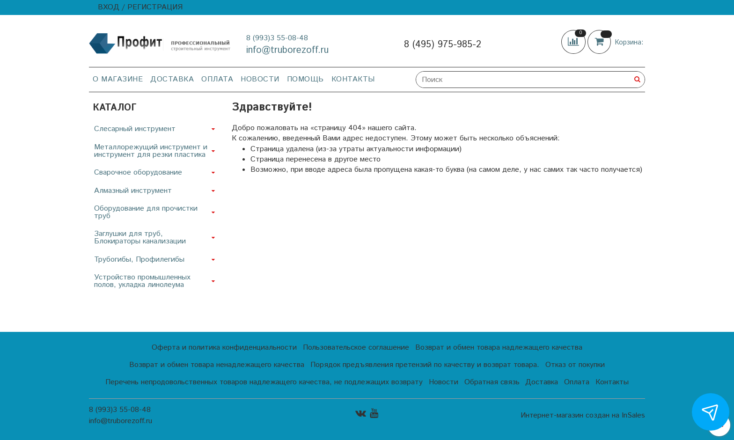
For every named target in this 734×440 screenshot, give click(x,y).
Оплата (217, 79)
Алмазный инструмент (133, 190)
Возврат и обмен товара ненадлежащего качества (216, 364)
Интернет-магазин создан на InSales (583, 415)
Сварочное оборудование (138, 172)
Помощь (305, 79)
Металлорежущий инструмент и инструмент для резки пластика (150, 151)
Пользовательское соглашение (356, 347)
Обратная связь (492, 382)
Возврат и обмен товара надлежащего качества (498, 347)
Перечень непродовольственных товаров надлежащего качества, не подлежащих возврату (264, 382)
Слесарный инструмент (135, 129)
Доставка (172, 79)
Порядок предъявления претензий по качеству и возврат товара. (424, 364)
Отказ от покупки (575, 364)
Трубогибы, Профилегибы (139, 259)
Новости (260, 79)
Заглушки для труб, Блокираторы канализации (140, 237)
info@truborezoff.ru (287, 50)
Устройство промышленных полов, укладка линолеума (142, 281)
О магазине (118, 79)
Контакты (353, 79)
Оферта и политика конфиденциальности (224, 347)
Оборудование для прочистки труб (146, 212)
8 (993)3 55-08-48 (277, 38)
